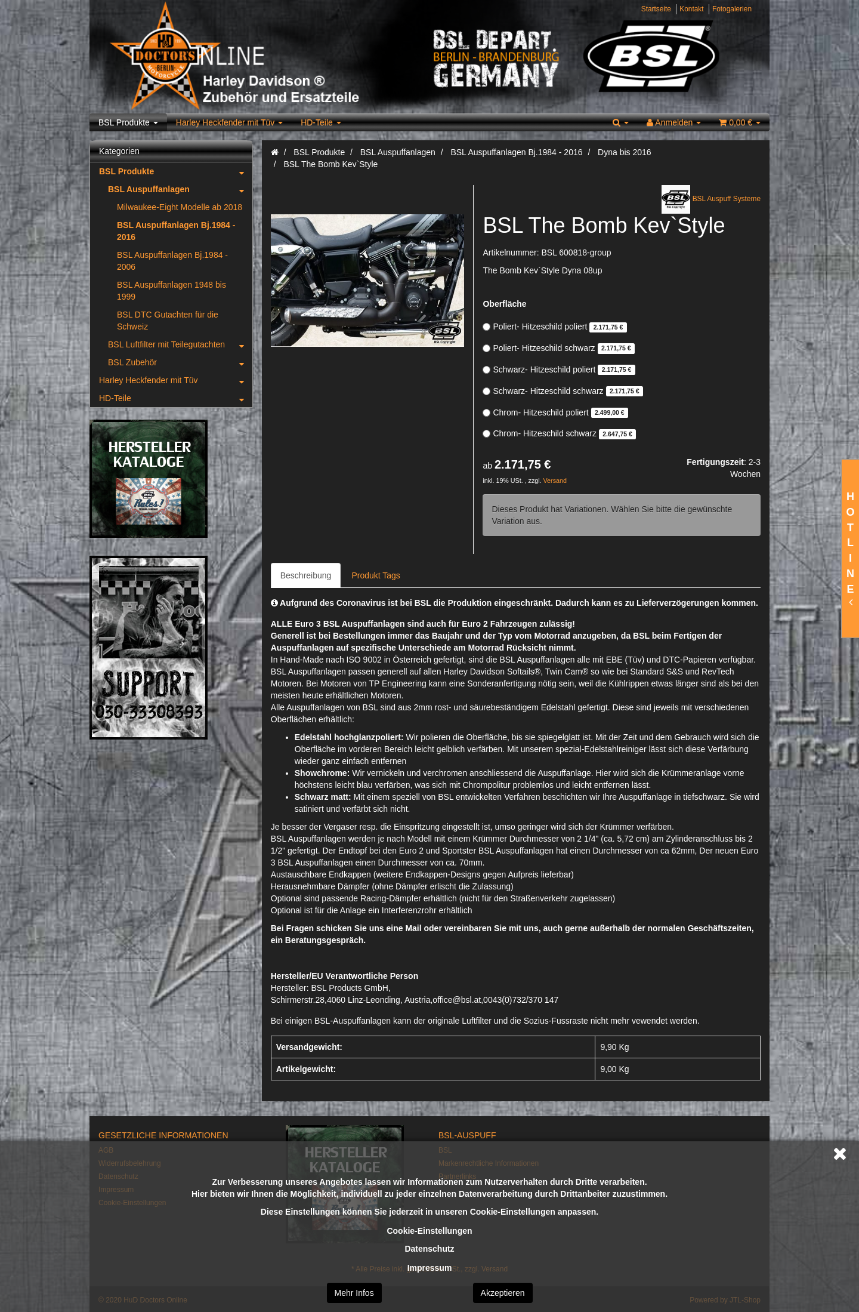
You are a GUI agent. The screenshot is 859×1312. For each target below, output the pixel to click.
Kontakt (691, 9)
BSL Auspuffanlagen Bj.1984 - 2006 (172, 261)
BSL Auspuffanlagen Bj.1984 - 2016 (176, 231)
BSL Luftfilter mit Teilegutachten (180, 344)
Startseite (656, 9)
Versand (555, 480)
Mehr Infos (354, 1293)
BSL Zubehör (180, 362)
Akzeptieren (503, 1293)
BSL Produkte (128, 122)
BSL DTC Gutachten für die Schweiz (167, 320)
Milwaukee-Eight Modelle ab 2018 (179, 207)
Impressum (429, 1268)
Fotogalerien (732, 9)
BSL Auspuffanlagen (180, 189)
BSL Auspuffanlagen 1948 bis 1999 (171, 290)
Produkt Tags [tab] (375, 575)
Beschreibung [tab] (306, 575)
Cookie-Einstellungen (429, 1231)
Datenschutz (429, 1249)
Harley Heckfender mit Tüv (229, 122)
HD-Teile (321, 122)
